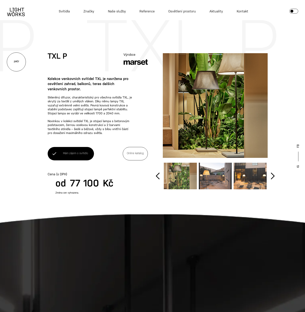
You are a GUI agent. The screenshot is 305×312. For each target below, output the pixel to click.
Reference (147, 11)
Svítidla (64, 11)
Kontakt (242, 11)
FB (298, 146)
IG (298, 166)
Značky (88, 11)
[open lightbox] (215, 105)
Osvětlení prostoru (182, 11)
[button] (158, 176)
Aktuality (216, 11)
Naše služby (117, 11)
